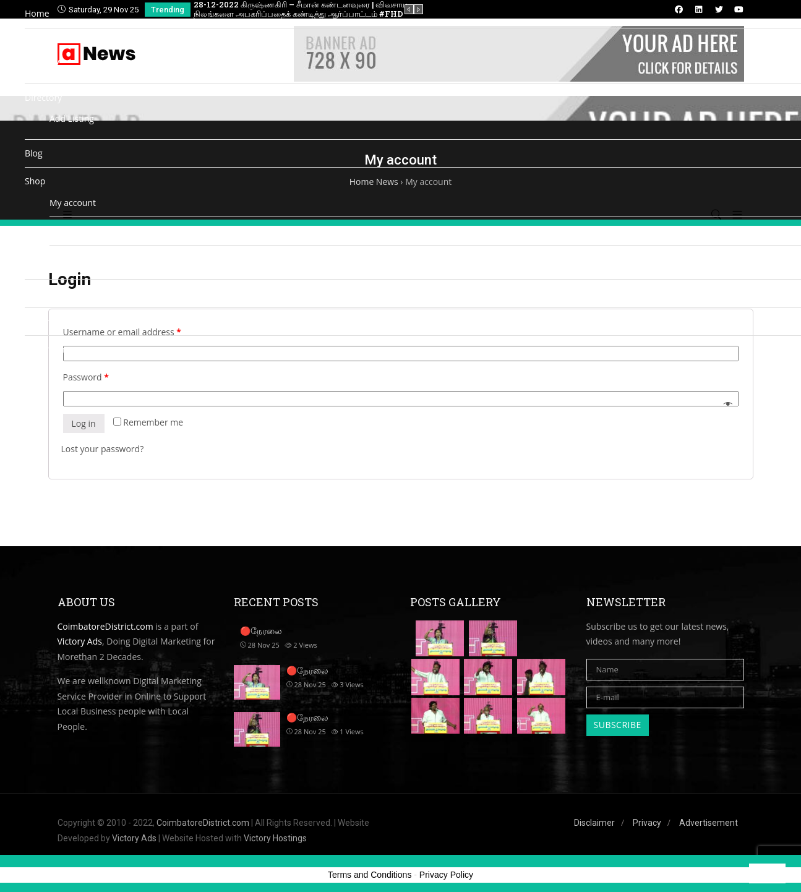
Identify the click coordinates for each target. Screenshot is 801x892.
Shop (35, 181)
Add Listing (71, 118)
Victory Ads (134, 838)
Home (37, 13)
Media (37, 42)
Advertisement (708, 823)
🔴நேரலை (307, 670)
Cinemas (42, 321)
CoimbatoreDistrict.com (202, 823)
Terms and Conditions (369, 875)
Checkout (68, 259)
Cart (57, 230)
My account (72, 202)
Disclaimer (594, 823)
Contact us (46, 293)
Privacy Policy (446, 875)
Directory (43, 97)
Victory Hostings (275, 838)
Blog (34, 153)
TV (54, 63)
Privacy (647, 823)
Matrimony (47, 349)
